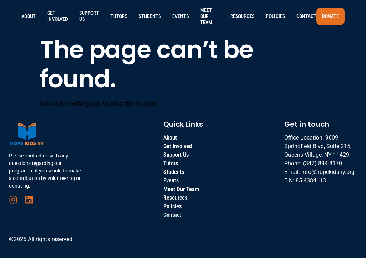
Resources (242, 16)
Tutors (118, 16)
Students (150, 16)
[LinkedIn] (29, 199)
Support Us (89, 16)
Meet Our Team (206, 16)
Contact (306, 16)
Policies (275, 16)
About (28, 16)
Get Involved (57, 16)
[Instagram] (13, 199)
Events (180, 16)
